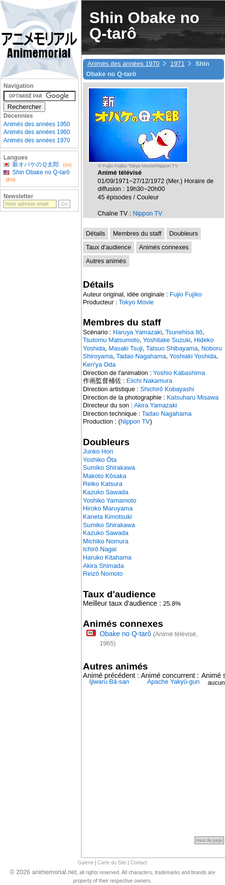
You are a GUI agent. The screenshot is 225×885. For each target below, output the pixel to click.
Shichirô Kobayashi (167, 389)
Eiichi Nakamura (149, 380)
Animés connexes (164, 247)
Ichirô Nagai (99, 549)
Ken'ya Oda (99, 364)
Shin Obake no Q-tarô (41, 172)
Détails (95, 233)
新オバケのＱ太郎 (35, 164)
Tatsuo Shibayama (171, 348)
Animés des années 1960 (36, 132)
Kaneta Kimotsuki (107, 516)
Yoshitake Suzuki (167, 340)
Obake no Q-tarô (125, 634)
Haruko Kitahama (107, 557)
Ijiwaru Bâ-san (109, 681)
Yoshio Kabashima (179, 372)
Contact (138, 862)
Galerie (85, 862)
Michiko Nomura (105, 541)
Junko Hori (98, 451)
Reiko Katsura (102, 483)
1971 (177, 63)
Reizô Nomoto (103, 573)
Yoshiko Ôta (100, 459)
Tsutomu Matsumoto (111, 340)
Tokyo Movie (136, 302)
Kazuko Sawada (105, 492)
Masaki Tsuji (125, 348)
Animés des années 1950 (36, 124)
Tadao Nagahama (141, 356)
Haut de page (209, 840)
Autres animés (106, 261)
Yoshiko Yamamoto (110, 500)
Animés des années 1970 (123, 63)
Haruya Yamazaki (137, 332)
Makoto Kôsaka (104, 476)
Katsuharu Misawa (193, 397)
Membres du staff (137, 233)
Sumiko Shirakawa (109, 467)
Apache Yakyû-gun (173, 681)
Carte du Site (112, 862)
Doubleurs (183, 233)
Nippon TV (147, 213)
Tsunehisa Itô (184, 332)
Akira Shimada (103, 565)
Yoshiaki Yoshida (193, 356)
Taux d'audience (108, 247)
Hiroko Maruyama (108, 508)
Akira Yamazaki (155, 405)
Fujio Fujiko (185, 294)
